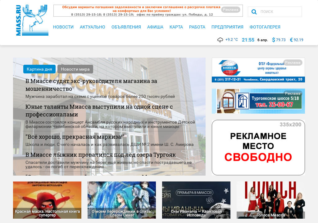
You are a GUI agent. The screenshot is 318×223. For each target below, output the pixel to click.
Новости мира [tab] (75, 69)
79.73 (281, 40)
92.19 (298, 40)
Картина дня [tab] (39, 69)
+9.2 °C (227, 39)
